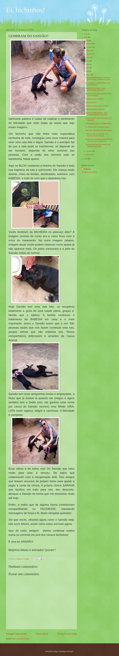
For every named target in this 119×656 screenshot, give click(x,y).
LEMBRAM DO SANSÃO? (95, 99)
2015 (86, 37)
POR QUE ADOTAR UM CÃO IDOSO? (99, 130)
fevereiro (89, 151)
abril (87, 71)
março (88, 75)
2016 (86, 34)
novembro (89, 47)
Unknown (87, 169)
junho (88, 64)
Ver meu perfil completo (89, 172)
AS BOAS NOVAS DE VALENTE (97, 106)
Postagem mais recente (16, 633)
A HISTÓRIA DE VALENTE (95, 109)
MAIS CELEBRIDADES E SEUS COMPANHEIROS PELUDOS (97, 114)
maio (88, 68)
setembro (89, 54)
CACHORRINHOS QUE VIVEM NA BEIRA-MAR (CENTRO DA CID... (98, 79)
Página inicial (42, 633)
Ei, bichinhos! (25, 10)
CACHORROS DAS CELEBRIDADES (98, 123)
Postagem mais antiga (67, 633)
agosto (88, 57)
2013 (86, 159)
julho (88, 61)
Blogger (70, 651)
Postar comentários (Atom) (20, 639)
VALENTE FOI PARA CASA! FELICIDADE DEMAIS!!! (95, 89)
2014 (86, 41)
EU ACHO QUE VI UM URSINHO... (98, 127)
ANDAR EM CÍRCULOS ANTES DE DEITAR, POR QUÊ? (98, 146)
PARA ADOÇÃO (91, 102)
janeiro (88, 154)
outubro (88, 50)
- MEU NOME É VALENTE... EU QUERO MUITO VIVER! (97, 135)
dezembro (89, 44)
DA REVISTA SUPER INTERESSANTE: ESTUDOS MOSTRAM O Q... (99, 140)
